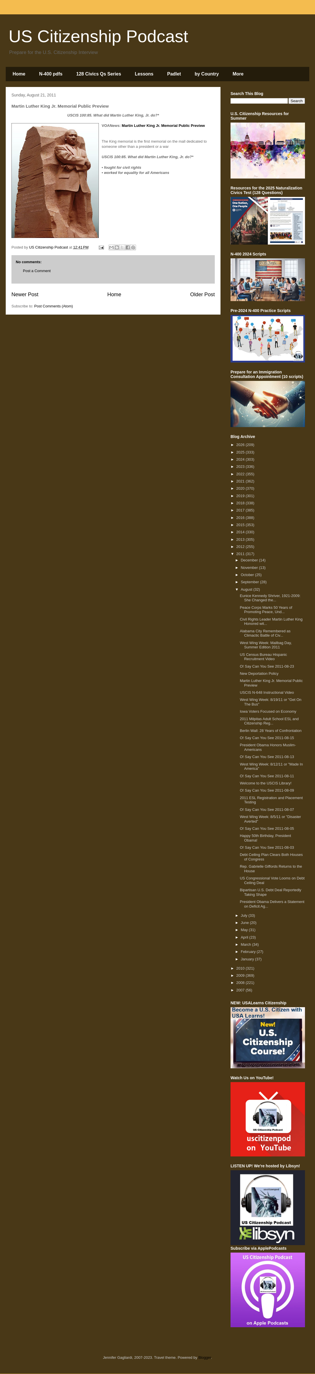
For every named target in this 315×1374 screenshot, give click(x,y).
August (247, 589)
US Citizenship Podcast (98, 36)
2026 (241, 445)
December (250, 560)
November (250, 567)
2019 (241, 496)
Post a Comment (37, 271)
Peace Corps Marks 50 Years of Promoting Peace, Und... (266, 609)
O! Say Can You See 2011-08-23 (267, 666)
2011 (241, 554)
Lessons (144, 73)
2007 (241, 990)
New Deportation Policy (259, 673)
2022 (241, 474)
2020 (241, 488)
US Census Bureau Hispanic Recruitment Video (263, 656)
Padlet (174, 73)
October (248, 575)
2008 (241, 982)
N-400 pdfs (50, 73)
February (249, 951)
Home (19, 73)
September (250, 582)
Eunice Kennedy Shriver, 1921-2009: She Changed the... (270, 598)
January (248, 959)
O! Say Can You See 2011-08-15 (267, 738)
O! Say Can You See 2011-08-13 (267, 757)
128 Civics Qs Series (98, 73)
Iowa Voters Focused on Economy (268, 711)
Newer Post (24, 294)
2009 (241, 975)
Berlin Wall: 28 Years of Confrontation (271, 730)
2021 (241, 481)
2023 (241, 466)
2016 (241, 518)
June (245, 922)
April (245, 937)
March (246, 944)
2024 (241, 459)
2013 (241, 539)
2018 (241, 503)
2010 (241, 968)
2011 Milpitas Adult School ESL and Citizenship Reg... (269, 721)
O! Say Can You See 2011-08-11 (267, 776)
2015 (241, 525)
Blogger (204, 1357)
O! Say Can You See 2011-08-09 (267, 790)
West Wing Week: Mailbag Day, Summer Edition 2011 (266, 645)
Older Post (202, 294)
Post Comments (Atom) (53, 306)
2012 (241, 546)
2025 (241, 452)
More (238, 73)
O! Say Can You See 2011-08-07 (267, 809)
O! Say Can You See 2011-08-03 (267, 847)
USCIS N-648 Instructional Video (267, 692)
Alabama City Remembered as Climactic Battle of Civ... (265, 633)
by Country (207, 73)
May (245, 930)
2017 (241, 510)
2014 (241, 532)
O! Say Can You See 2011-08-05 (267, 828)
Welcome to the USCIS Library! (265, 783)
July (245, 915)
